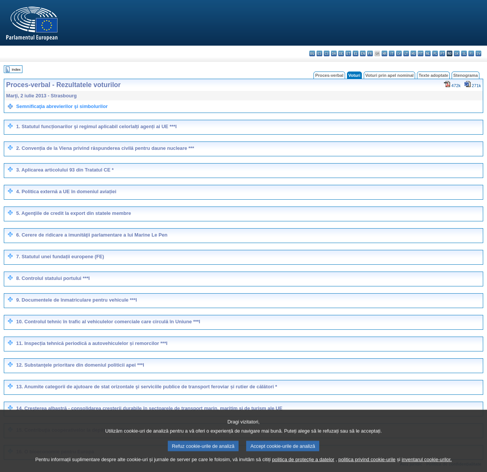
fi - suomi (471, 53)
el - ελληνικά (355, 53)
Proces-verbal (329, 75)
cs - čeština (326, 53)
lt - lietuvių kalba (406, 53)
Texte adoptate (433, 75)
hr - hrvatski (384, 53)
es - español (319, 53)
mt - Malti (420, 53)
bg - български (312, 53)
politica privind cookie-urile (366, 466)
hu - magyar (413, 53)
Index (16, 69)
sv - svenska (478, 53)
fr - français (370, 53)
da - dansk (334, 53)
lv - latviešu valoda (399, 53)
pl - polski (435, 53)
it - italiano (392, 53)
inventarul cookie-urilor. (427, 466)
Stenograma (465, 75)
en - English (363, 53)
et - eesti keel (348, 53)
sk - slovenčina (457, 53)
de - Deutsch (341, 53)
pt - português (442, 53)
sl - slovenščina (464, 53)
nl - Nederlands (428, 53)
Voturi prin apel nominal (389, 75)
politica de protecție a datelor (303, 466)
